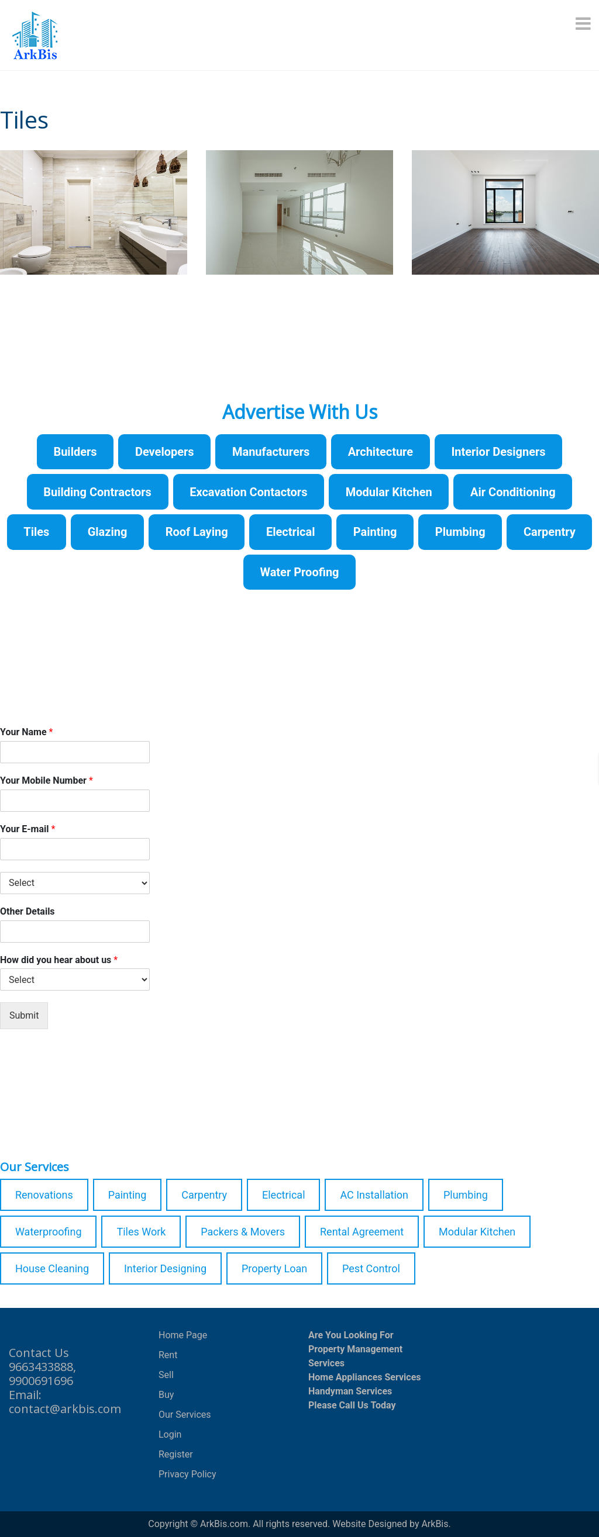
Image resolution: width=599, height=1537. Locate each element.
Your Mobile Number (46, 780)
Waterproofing (48, 1232)
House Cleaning (52, 1268)
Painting (127, 1195)
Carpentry (204, 1195)
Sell (166, 1374)
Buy (166, 1394)
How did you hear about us (59, 959)
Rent (168, 1355)
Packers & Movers (243, 1232)
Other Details (27, 911)
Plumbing (465, 1195)
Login (170, 1434)
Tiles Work (141, 1232)
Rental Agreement (362, 1232)
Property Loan (274, 1268)
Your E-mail (27, 829)
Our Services (185, 1414)
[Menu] (584, 23)
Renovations (44, 1195)
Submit (24, 1015)
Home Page (183, 1335)
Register (176, 1454)
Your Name (26, 732)
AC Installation (374, 1195)
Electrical (283, 1195)
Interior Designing (165, 1268)
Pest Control (371, 1268)
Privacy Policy (187, 1474)
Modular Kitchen (477, 1232)
